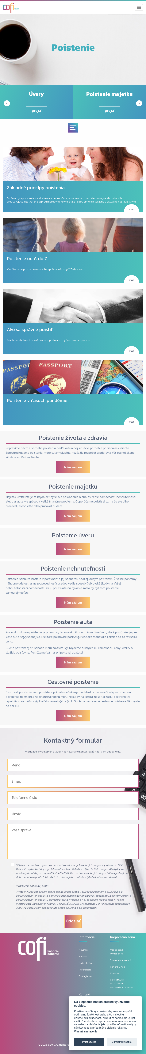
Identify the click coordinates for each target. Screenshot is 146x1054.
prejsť (36, 110)
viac (131, 209)
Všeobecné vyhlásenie (116, 951)
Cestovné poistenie (73, 681)
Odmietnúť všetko (122, 1041)
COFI (51, 1045)
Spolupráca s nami (120, 960)
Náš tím (83, 956)
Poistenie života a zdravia (73, 437)
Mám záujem (73, 467)
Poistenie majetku (73, 486)
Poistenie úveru (73, 535)
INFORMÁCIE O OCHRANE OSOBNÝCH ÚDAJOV (121, 983)
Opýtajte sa (85, 976)
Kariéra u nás (117, 967)
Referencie (85, 969)
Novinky (83, 950)
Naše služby (85, 963)
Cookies (114, 973)
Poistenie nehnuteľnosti (73, 568)
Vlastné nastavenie (85, 1031)
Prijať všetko (89, 1041)
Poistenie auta (73, 621)
